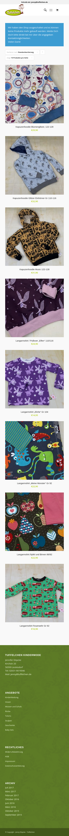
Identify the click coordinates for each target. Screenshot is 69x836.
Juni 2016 (9, 803)
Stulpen (8, 720)
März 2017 (10, 791)
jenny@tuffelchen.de (39, 2)
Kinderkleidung (11, 697)
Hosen (8, 702)
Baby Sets (9, 730)
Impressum (10, 761)
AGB (7, 756)
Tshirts (8, 716)
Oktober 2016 (12, 799)
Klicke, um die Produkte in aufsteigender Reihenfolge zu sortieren (42, 53)
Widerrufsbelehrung (14, 752)
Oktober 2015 (12, 810)
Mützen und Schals (13, 706)
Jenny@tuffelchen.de (21, 674)
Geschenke (10, 725)
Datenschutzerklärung (15, 766)
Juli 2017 (9, 787)
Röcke (7, 711)
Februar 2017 (12, 795)
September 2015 (13, 814)
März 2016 (10, 807)
